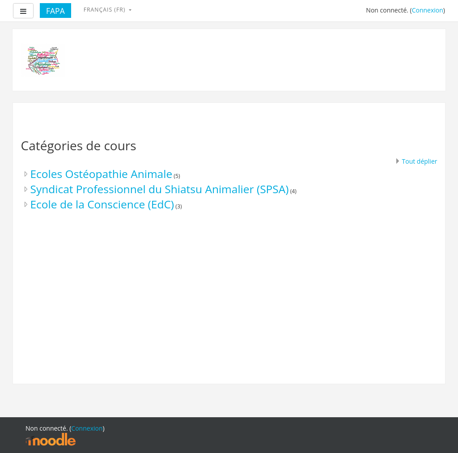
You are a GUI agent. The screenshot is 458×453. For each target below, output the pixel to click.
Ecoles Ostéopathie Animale (101, 173)
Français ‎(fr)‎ (105, 9)
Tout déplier (419, 161)
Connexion (427, 10)
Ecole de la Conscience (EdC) (102, 204)
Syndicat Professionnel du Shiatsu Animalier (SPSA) (159, 189)
